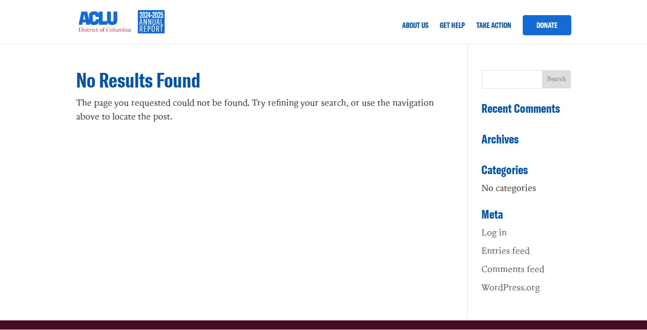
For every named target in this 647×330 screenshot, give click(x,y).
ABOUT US (415, 26)
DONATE (547, 25)
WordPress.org (510, 286)
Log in (494, 232)
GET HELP (452, 26)
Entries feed (505, 250)
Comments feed (512, 268)
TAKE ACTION (493, 26)
